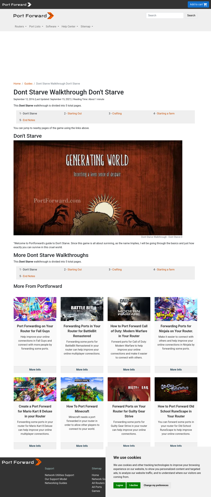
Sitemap (97, 468)
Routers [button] (20, 26)
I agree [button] (119, 485)
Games (96, 491)
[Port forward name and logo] (16, 4)
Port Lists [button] (35, 26)
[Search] (165, 15)
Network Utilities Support (59, 475)
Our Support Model (56, 479)
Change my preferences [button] (156, 485)
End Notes (29, 120)
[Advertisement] (105, 56)
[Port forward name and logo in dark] (34, 15)
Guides (28, 83)
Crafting (117, 113)
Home (17, 83)
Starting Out (75, 113)
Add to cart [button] (198, 4)
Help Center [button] (69, 26)
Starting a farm (166, 113)
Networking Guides (56, 483)
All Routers (98, 483)
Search (191, 15)
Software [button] (51, 26)
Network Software (102, 479)
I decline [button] (133, 485)
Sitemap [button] (86, 26)
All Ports (97, 487)
